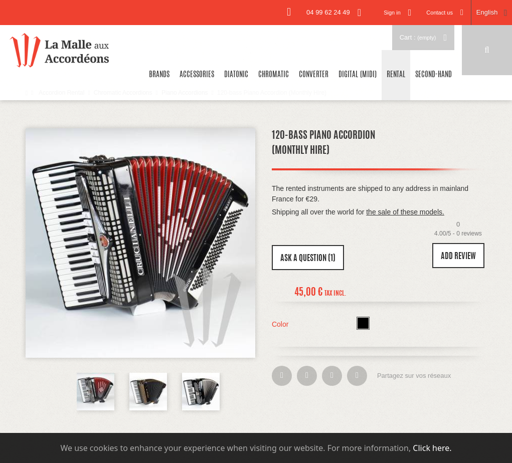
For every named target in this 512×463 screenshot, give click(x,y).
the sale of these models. (405, 212)
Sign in (392, 13)
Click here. (432, 447)
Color (281, 324)
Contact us (439, 13)
